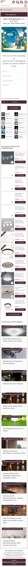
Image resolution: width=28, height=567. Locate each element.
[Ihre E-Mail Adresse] (14, 76)
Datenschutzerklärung (8, 557)
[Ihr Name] (14, 71)
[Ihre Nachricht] (14, 90)
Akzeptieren (14, 560)
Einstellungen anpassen (19, 557)
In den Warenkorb (20, 161)
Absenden (14, 102)
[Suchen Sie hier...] (13, 5)
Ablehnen (14, 564)
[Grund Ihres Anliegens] (14, 80)
